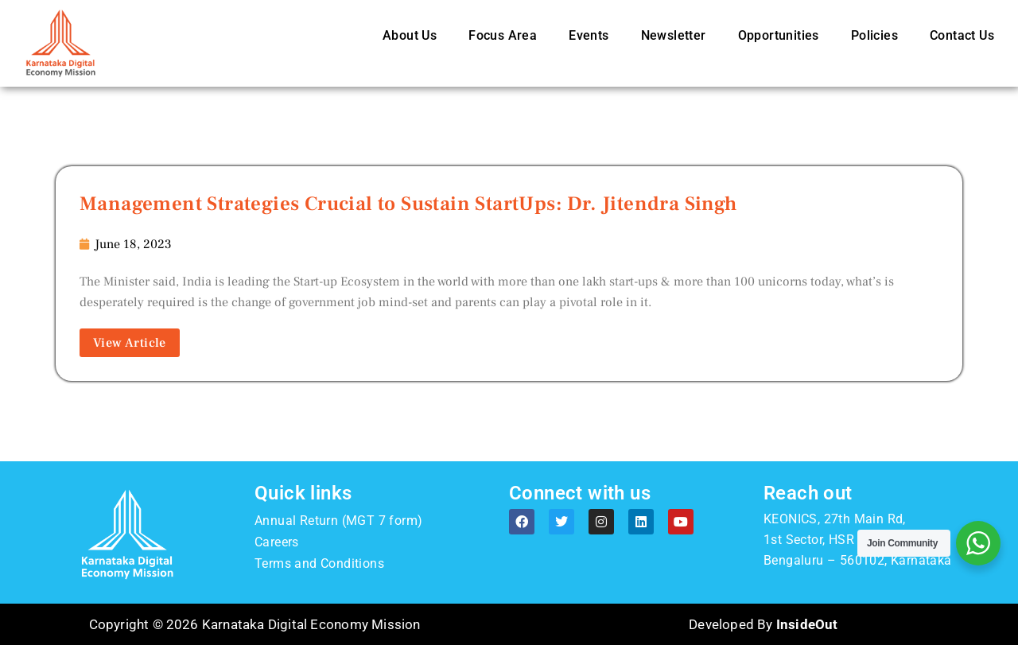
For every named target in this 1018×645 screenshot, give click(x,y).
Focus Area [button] (502, 35)
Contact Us (962, 35)
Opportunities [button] (778, 35)
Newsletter (673, 35)
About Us (410, 35)
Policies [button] (874, 35)
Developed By (763, 624)
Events (588, 35)
